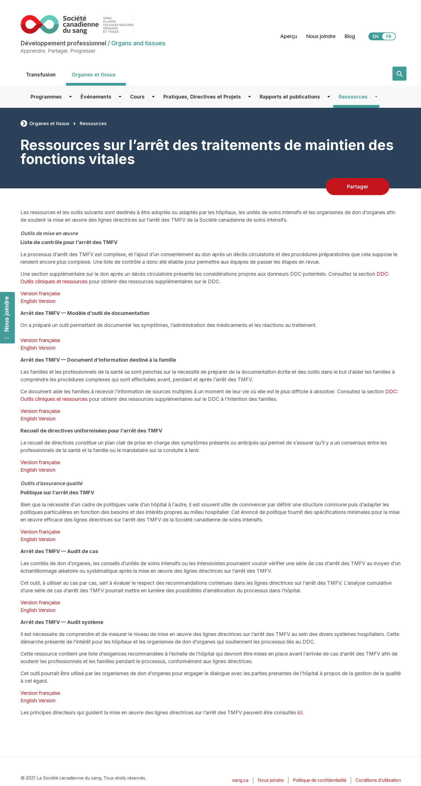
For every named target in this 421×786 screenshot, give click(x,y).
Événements (96, 97)
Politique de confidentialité (319, 780)
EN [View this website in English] (375, 36)
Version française (40, 293)
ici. (300, 712)
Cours (137, 97)
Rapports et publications (290, 97)
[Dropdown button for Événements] (120, 97)
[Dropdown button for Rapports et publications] (329, 97)
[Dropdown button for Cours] (153, 97)
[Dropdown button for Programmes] (70, 97)
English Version (37, 301)
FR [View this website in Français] (388, 36)
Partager (357, 187)
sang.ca (240, 780)
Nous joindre (6, 317)
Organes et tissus (94, 75)
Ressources (353, 97)
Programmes (46, 97)
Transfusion (41, 75)
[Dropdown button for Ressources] (376, 97)
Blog (349, 36)
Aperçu (288, 36)
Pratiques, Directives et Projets (202, 97)
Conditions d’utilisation (378, 780)
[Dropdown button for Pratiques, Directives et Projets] (249, 97)
